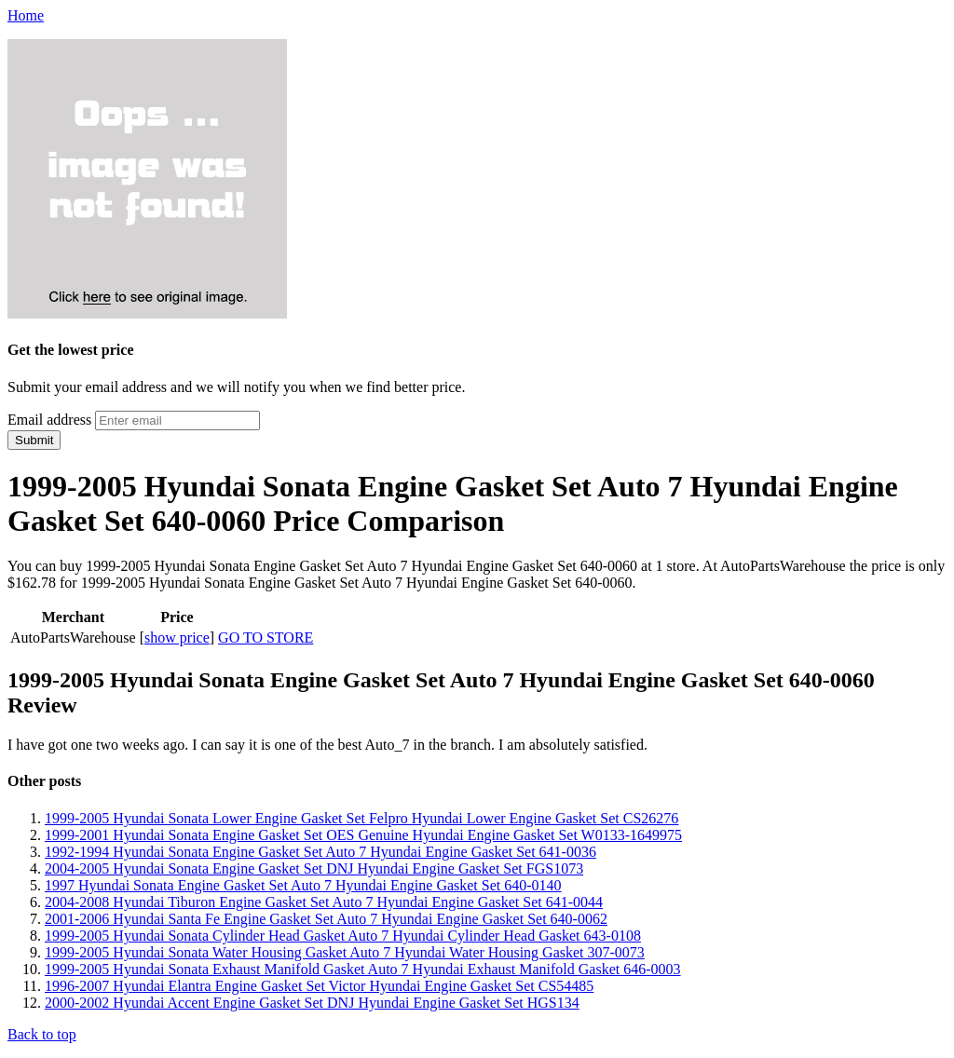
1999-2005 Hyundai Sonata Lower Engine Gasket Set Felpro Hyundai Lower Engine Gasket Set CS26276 (361, 818)
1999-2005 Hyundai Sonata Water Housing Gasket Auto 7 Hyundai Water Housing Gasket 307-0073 (345, 952)
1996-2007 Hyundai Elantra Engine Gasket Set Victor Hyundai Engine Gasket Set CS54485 (319, 986)
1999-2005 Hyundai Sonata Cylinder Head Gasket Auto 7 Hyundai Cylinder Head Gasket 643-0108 (343, 935)
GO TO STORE (265, 637)
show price (177, 637)
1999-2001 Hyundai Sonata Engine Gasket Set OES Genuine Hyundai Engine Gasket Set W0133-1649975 (363, 835)
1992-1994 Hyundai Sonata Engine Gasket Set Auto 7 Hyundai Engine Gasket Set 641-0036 (320, 852)
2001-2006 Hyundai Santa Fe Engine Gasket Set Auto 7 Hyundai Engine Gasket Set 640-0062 (326, 919)
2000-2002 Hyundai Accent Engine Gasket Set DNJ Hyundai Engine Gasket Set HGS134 (312, 1003)
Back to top (41, 1034)
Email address (49, 419)
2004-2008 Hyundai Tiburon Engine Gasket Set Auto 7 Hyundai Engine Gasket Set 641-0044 (324, 902)
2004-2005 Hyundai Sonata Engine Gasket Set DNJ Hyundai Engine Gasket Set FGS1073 (314, 868)
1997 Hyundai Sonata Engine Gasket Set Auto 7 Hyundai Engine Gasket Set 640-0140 (303, 885)
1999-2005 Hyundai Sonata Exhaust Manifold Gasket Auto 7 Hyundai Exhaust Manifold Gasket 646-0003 (363, 969)
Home (25, 15)
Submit (34, 440)
